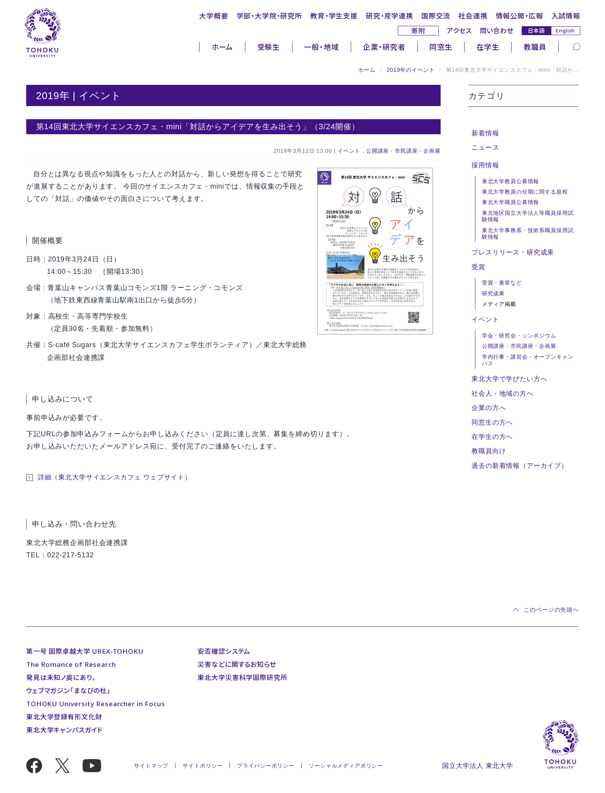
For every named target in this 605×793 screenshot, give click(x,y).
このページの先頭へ (551, 609)
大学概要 (213, 15)
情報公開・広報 (519, 15)
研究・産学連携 (389, 15)
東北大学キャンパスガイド (64, 730)
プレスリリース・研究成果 (512, 252)
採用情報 (485, 165)
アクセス (459, 30)
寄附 (418, 30)
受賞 (478, 267)
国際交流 (435, 15)
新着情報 (485, 133)
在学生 (488, 47)
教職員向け (488, 451)
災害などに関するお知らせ (237, 664)
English (565, 30)
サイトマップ (151, 766)
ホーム (222, 47)
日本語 (536, 30)
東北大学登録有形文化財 (64, 716)
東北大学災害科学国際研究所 (242, 677)
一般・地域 (321, 47)
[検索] (576, 46)
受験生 (269, 47)
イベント (349, 151)
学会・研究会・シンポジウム (519, 335)
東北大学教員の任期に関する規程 (525, 192)
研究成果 (493, 293)
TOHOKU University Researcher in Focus (95, 703)
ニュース (485, 147)
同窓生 (441, 47)
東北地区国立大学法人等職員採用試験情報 (528, 216)
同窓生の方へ (492, 422)
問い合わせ (497, 30)
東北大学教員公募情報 (510, 181)
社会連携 (472, 15)
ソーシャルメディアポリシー (346, 766)
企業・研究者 (384, 47)
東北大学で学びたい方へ (509, 379)
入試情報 (565, 15)
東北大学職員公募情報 (510, 202)
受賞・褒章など (502, 283)
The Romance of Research (71, 664)
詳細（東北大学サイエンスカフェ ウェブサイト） (114, 477)
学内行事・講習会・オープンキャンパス (528, 360)
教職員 (535, 47)
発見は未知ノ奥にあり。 (61, 677)
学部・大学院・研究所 (269, 15)
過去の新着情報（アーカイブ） (519, 465)
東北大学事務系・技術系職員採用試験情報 (528, 233)
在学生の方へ (492, 436)
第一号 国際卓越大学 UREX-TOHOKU (85, 651)
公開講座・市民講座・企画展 (403, 151)
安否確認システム (224, 651)
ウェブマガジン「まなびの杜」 (68, 690)
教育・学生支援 (334, 15)
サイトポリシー (203, 766)
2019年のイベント (411, 70)
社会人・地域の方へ (502, 393)
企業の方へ (488, 408)
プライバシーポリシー (265, 766)
